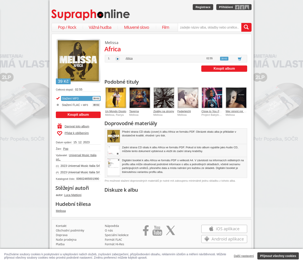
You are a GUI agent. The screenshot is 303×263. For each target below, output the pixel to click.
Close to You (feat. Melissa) (218, 111)
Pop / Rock (67, 27)
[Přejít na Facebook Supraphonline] (146, 232)
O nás (109, 230)
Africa (129, 58)
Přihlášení (226, 7)
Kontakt (61, 226)
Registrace (202, 7)
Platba (60, 244)
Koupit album (78, 114)
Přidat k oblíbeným (73, 133)
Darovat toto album (73, 126)
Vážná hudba (100, 27)
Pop (65, 148)
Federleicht (184, 111)
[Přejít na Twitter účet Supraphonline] (170, 232)
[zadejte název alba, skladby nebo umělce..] (209, 27)
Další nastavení (244, 256)
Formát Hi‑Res (114, 244)
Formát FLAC (113, 240)
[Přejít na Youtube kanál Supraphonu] (157, 232)
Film (165, 27)
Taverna (134, 111)
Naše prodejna (66, 240)
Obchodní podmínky (70, 230)
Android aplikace (224, 239)
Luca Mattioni (72, 195)
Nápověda (112, 226)
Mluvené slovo (136, 27)
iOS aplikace (224, 229)
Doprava (62, 235)
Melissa (61, 211)
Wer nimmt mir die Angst (240, 111)
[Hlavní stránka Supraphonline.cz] (90, 14)
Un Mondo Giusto (115, 111)
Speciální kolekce (117, 235)
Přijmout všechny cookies (278, 256)
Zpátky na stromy (163, 111)
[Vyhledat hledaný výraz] (246, 27)
